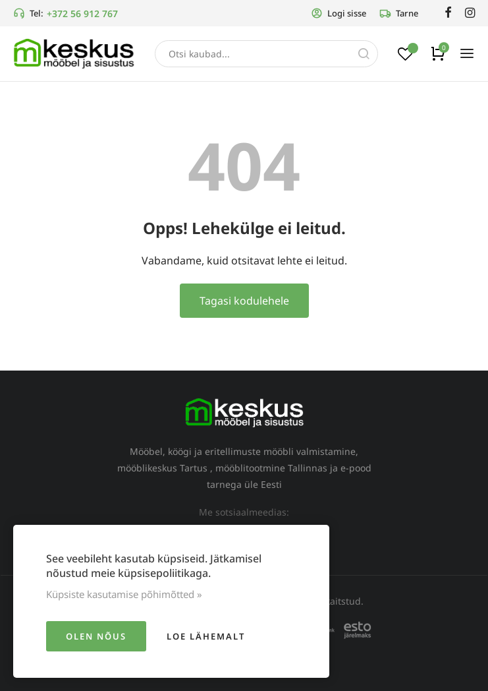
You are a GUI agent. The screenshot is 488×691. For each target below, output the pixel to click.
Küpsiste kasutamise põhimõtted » (124, 594)
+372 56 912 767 (82, 13)
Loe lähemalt (206, 636)
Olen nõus (96, 636)
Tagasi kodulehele (244, 300)
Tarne (398, 13)
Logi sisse (338, 13)
